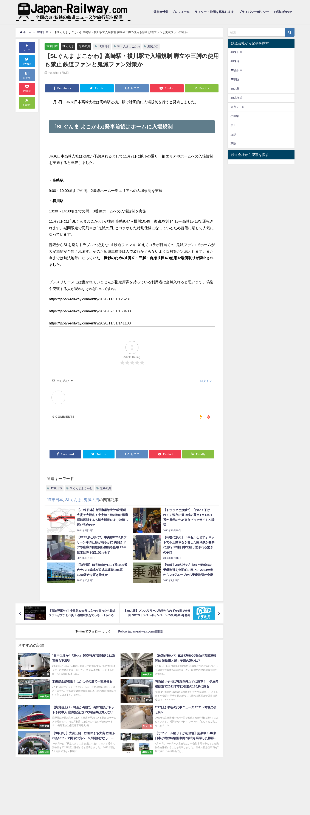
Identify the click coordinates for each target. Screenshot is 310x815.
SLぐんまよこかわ (128, 46)
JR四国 (235, 79)
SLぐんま (68, 46)
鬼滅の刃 (84, 46)
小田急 (235, 116)
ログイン (205, 381)
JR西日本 (236, 70)
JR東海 (235, 61)
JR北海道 (236, 97)
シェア (26, 47)
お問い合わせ (283, 11)
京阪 (233, 143)
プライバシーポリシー (254, 11)
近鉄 (233, 134)
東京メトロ (238, 107)
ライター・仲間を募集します (214, 11)
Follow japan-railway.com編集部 (141, 631)
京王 (233, 125)
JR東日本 (52, 46)
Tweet (27, 60)
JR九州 (235, 88)
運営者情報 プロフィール (171, 11)
